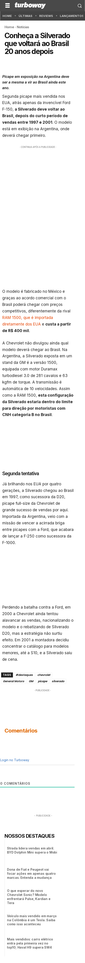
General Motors (13, 681)
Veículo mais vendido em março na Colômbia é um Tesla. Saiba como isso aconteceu (32, 920)
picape (42, 681)
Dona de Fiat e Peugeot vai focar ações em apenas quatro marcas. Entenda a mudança (31, 873)
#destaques (24, 675)
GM (31, 681)
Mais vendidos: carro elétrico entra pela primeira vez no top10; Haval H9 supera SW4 (30, 943)
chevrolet (43, 675)
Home (9, 27)
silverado (58, 681)
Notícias (23, 27)
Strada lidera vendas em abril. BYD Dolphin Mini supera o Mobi (32, 850)
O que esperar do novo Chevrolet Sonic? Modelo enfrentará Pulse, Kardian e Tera (29, 897)
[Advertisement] (42, 193)
